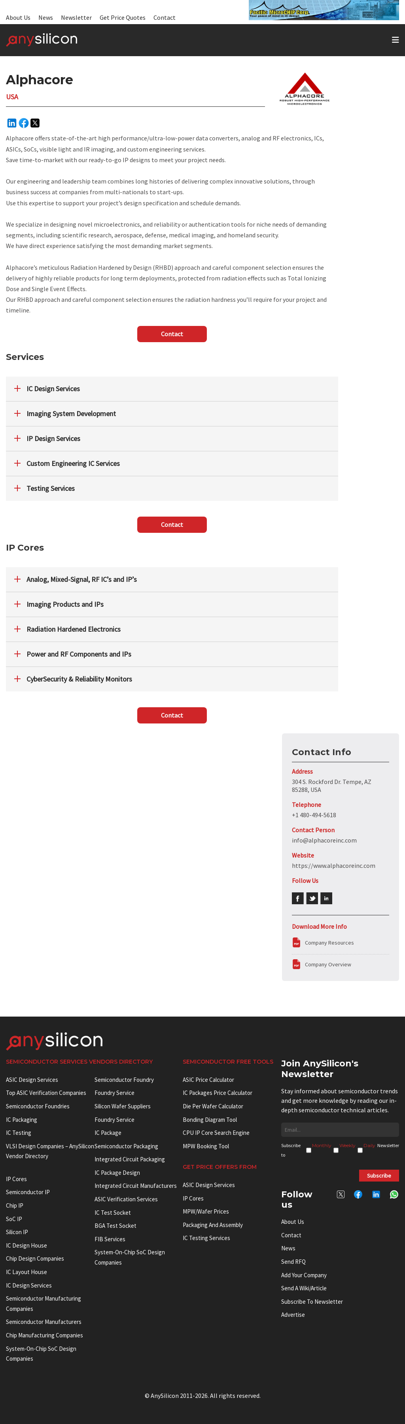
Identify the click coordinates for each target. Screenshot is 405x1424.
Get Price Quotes (123, 17)
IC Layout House (26, 1272)
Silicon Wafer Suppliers (123, 1106)
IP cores (16, 1179)
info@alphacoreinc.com (324, 840)
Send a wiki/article (304, 1288)
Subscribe (379, 1175)
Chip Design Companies (35, 1258)
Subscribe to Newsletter (312, 1301)
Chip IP (14, 1205)
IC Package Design (117, 1172)
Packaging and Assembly (213, 1225)
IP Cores (193, 1198)
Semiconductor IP (28, 1192)
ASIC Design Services (32, 1079)
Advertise (293, 1314)
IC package (108, 1132)
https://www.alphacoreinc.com (333, 865)
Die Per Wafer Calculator (213, 1106)
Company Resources (329, 942)
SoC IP (14, 1219)
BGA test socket (115, 1225)
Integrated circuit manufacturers (136, 1185)
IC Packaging (21, 1119)
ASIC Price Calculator (208, 1079)
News (45, 17)
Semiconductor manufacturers (43, 1322)
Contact (164, 17)
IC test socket (113, 1212)
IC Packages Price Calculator (217, 1092)
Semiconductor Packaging (126, 1146)
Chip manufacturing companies (44, 1335)
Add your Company (304, 1275)
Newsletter (76, 17)
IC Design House (26, 1245)
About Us (18, 17)
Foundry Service (114, 1092)
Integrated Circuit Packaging (130, 1159)
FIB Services (110, 1239)
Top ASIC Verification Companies (46, 1092)
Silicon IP (17, 1232)
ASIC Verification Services (126, 1199)
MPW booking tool (206, 1146)
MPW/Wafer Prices (206, 1211)
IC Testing (18, 1132)
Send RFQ (293, 1261)
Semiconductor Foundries (38, 1106)
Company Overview (328, 964)
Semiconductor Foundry (124, 1079)
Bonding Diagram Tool (210, 1119)
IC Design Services (29, 1285)
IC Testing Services (206, 1238)
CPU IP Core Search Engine (216, 1132)
